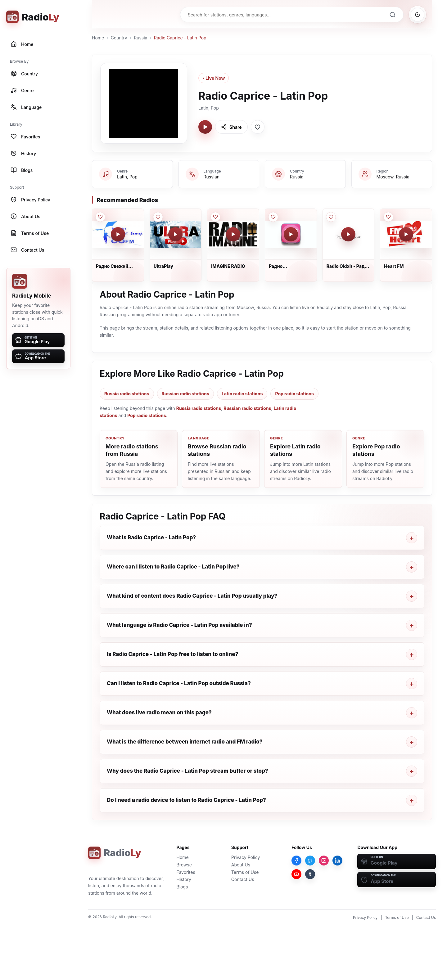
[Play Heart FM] (406, 234)
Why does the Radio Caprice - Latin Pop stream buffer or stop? (187, 771)
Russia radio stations (126, 393)
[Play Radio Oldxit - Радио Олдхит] (348, 234)
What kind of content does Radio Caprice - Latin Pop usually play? (192, 596)
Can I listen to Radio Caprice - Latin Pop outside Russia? (179, 683)
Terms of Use (245, 872)
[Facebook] (296, 860)
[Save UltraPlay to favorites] (158, 217)
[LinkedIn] (337, 860)
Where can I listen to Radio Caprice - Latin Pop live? (173, 567)
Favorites (186, 872)
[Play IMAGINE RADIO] (233, 234)
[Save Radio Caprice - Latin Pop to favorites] (257, 127)
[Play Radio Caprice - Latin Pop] (205, 127)
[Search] (392, 14)
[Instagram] (324, 860)
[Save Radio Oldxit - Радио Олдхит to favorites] (331, 217)
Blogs (182, 886)
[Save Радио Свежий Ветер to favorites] (100, 217)
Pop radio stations (294, 393)
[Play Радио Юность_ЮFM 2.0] (291, 234)
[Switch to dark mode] (417, 14)
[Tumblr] (310, 874)
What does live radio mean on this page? (159, 712)
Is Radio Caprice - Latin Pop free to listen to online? (172, 654)
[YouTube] (296, 874)
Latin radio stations (242, 393)
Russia (140, 37)
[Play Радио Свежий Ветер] (118, 234)
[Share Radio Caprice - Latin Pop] (231, 127)
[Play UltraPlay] (175, 234)
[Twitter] (310, 860)
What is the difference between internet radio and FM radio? (185, 742)
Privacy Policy (245, 857)
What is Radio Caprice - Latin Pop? (151, 537)
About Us (240, 864)
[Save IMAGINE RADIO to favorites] (215, 217)
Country (119, 37)
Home (98, 37)
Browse (184, 864)
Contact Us (242, 879)
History (184, 879)
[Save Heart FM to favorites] (388, 217)
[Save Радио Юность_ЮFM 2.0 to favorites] (273, 217)
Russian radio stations (185, 393)
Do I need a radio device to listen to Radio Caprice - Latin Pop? (186, 800)
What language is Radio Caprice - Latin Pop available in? (179, 625)
